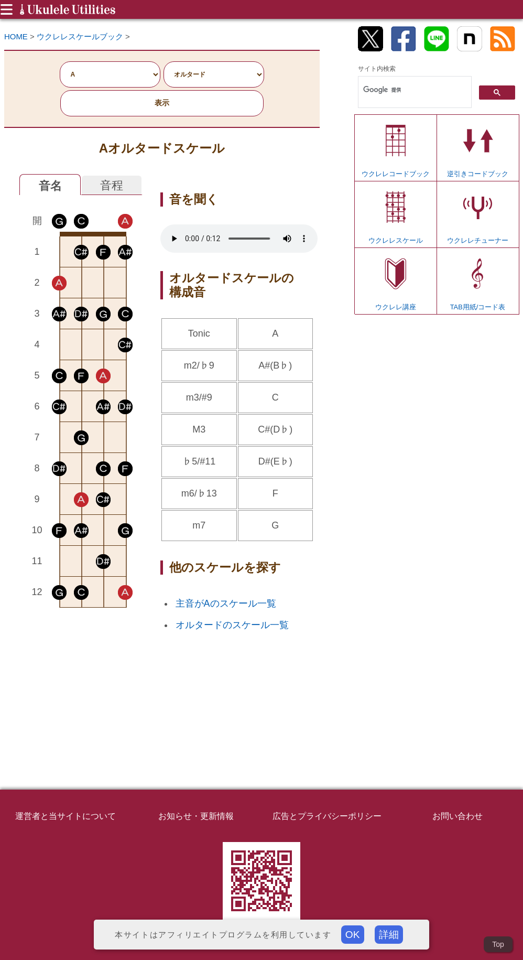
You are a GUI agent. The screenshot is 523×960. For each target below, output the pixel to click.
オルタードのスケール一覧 (232, 625)
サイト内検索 (377, 68)
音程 (111, 185)
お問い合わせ (457, 816)
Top (498, 944)
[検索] (413, 90)
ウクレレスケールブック (80, 36)
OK (352, 934)
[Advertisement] (81, 685)
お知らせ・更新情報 (196, 816)
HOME (16, 36)
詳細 (389, 934)
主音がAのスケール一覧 (226, 603)
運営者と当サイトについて (65, 816)
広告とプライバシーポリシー (327, 816)
